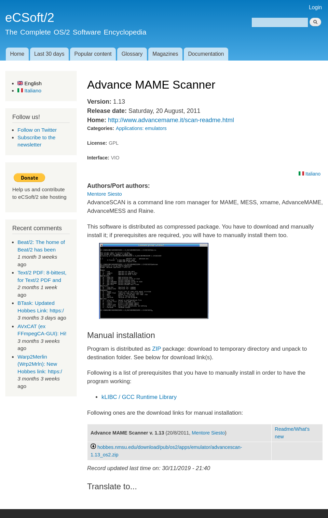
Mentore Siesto (104, 194)
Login (315, 7)
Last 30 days (49, 54)
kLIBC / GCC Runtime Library (139, 397)
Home (17, 54)
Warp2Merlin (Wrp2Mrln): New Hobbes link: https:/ (39, 364)
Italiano (29, 90)
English (29, 83)
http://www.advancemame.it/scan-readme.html (171, 120)
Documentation (206, 54)
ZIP (156, 349)
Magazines (165, 54)
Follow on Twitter (37, 130)
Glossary (132, 54)
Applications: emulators (141, 128)
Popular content (92, 54)
